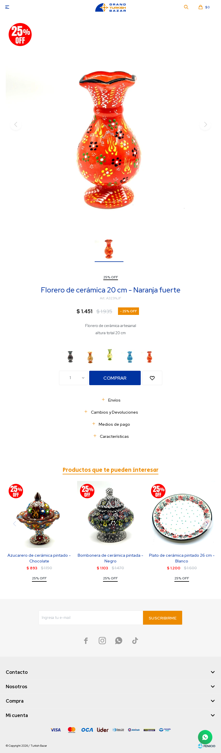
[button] (206, 523)
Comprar (114, 378)
